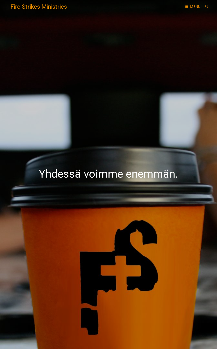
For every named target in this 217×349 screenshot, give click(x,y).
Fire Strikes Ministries (39, 6)
